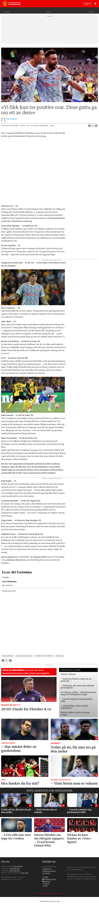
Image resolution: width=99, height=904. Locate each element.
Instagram (47, 881)
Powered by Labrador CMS (49, 901)
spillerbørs (7, 656)
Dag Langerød (18, 866)
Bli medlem (6, 11)
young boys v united (44, 656)
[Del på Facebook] (89, 125)
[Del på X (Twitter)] (92, 125)
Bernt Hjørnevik (15, 868)
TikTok (45, 886)
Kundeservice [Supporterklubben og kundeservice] (46, 869)
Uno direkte (46, 873)
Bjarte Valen (25, 873)
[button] (96, 790)
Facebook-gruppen (50, 879)
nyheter (59, 656)
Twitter (46, 877)
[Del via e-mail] (96, 125)
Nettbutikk (91, 11)
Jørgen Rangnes (15, 870)
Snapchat (46, 883)
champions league (24, 656)
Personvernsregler (42, 893)
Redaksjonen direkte (49, 871)
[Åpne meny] (95, 3)
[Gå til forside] (11, 3)
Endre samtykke (57, 893)
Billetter (49, 11)
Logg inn (87, 3)
